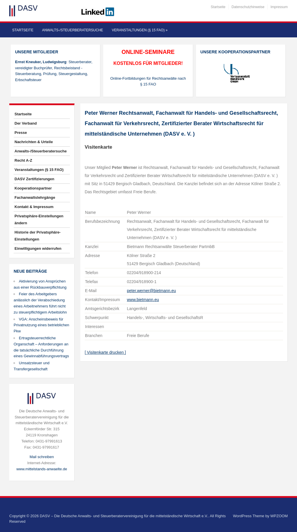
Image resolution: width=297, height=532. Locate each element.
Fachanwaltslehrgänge (35, 197)
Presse (21, 132)
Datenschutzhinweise (247, 7)
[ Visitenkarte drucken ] (105, 352)
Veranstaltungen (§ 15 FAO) (139, 30)
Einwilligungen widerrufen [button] (38, 248)
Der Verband (26, 123)
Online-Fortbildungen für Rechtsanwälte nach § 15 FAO (148, 81)
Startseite (218, 7)
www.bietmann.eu (143, 299)
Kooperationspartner (33, 188)
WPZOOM (279, 516)
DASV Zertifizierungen (34, 179)
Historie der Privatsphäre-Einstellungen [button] (38, 235)
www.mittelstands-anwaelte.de (41, 469)
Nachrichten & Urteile (34, 142)
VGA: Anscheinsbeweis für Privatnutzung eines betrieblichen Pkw (41, 325)
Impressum (279, 7)
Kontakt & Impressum (34, 207)
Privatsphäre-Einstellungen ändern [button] (39, 219)
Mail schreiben (42, 457)
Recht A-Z (23, 160)
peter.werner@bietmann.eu (151, 290)
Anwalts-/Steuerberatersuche (72, 30)
